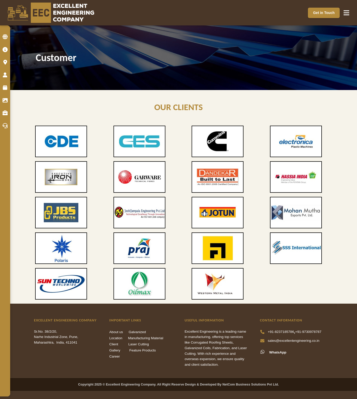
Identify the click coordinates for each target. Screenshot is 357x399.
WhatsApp (273, 352)
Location (115, 338)
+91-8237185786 (281, 332)
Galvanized (137, 332)
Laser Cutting (138, 344)
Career (114, 356)
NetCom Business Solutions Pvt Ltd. (250, 384)
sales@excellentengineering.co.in (293, 341)
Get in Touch (324, 13)
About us (116, 332)
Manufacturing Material (145, 338)
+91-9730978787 (308, 332)
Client (113, 344)
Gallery (114, 350)
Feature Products (142, 350)
